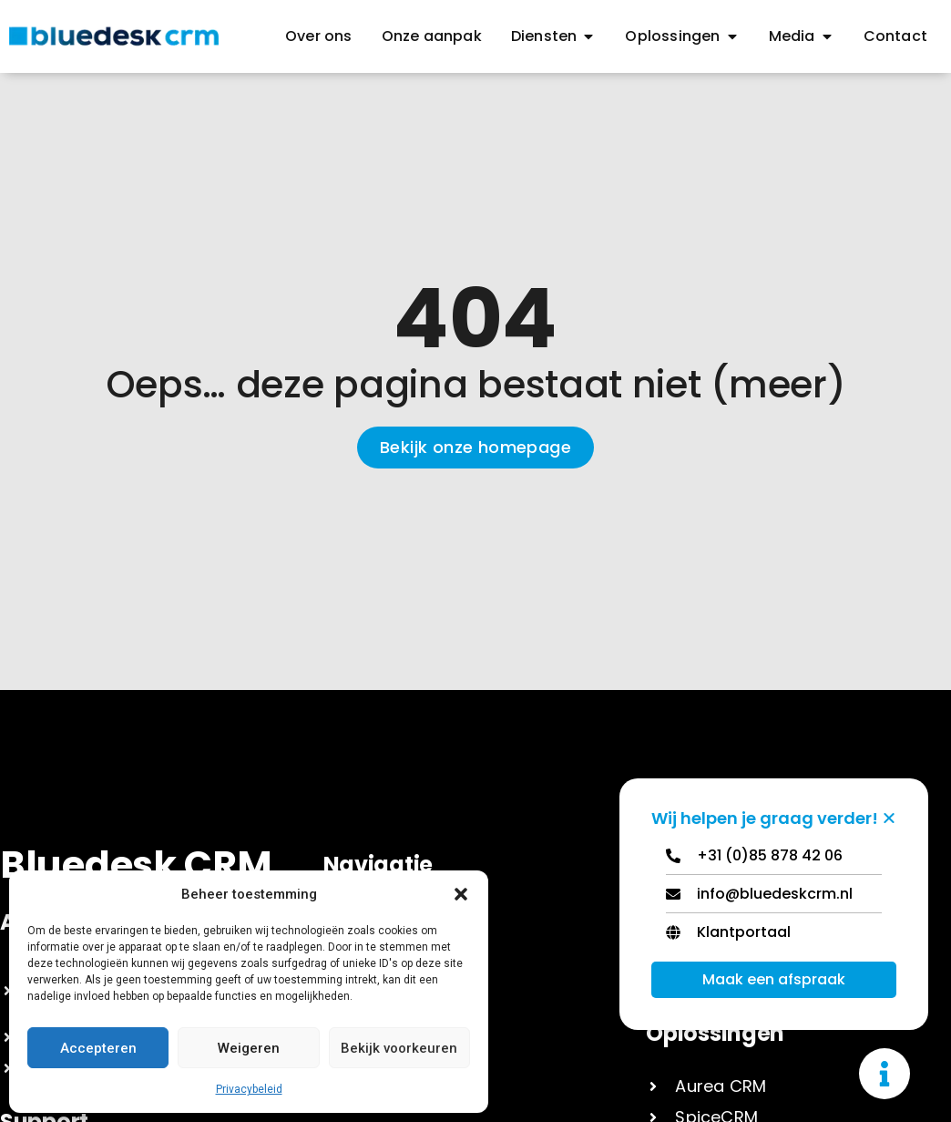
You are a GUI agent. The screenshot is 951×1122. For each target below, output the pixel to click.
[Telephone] (774, 860)
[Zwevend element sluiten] (889, 817)
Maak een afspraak (773, 979)
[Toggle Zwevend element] (884, 1073)
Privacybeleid (249, 1089)
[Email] (774, 898)
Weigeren (249, 1048)
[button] (461, 894)
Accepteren (98, 1048)
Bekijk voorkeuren (399, 1048)
